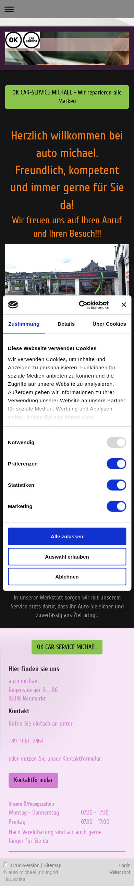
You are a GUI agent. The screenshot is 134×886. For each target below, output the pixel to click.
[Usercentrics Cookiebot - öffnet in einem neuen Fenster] (81, 304)
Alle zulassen (67, 536)
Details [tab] (66, 324)
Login (125, 865)
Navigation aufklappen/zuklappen (67, 9)
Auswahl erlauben (67, 556)
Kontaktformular (33, 780)
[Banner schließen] (123, 304)
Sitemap (52, 865)
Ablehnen (66, 577)
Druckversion (22, 865)
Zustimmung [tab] (23, 324)
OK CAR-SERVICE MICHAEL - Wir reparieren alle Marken (67, 97)
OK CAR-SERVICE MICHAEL (67, 647)
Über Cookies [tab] (109, 324)
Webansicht (120, 872)
